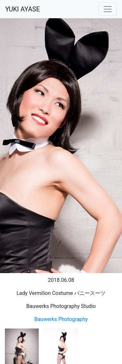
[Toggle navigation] (108, 9)
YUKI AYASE (22, 9)
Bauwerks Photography (61, 319)
